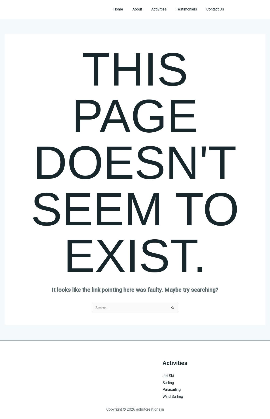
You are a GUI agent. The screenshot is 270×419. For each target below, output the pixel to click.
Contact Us (216, 9)
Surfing (168, 383)
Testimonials (189, 9)
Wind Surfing (173, 397)
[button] (249, 9)
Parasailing (172, 390)
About (144, 9)
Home (127, 9)
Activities (163, 9)
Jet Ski (168, 376)
